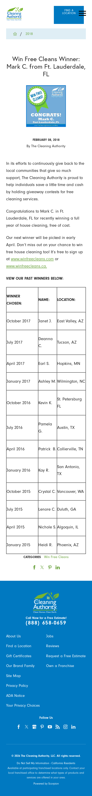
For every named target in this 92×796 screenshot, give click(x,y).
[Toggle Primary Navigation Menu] (82, 13)
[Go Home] (16, 34)
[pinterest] (42, 727)
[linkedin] (73, 727)
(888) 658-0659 (46, 623)
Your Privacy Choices (23, 705)
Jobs (49, 636)
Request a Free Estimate (66, 656)
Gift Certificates (18, 656)
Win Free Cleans (56, 557)
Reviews (52, 646)
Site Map (13, 676)
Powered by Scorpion (46, 783)
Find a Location (18, 646)
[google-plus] (34, 727)
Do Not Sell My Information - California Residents (46, 763)
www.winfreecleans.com (32, 258)
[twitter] (26, 727)
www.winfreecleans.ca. (26, 265)
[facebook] (19, 727)
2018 (29, 34)
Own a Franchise (60, 666)
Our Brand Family (20, 666)
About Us (13, 636)
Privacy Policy (17, 685)
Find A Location (69, 12)
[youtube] (50, 727)
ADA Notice (15, 695)
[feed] (58, 727)
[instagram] (65, 727)
